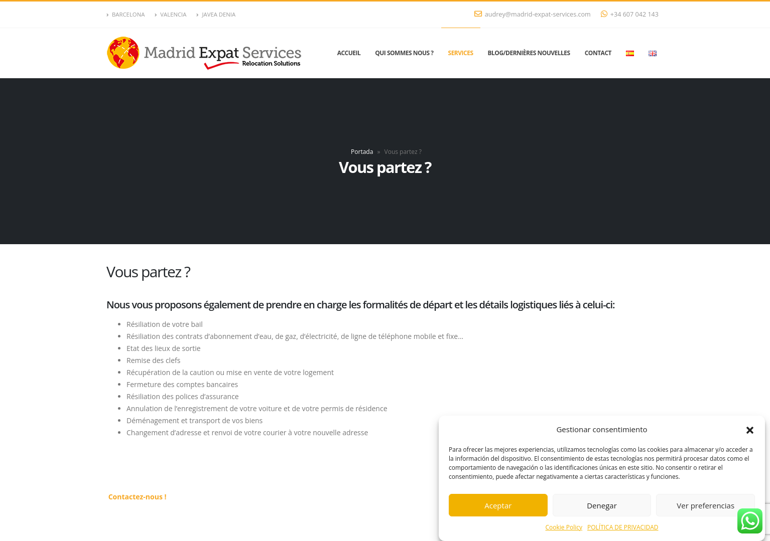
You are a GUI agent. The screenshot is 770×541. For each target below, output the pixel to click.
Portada (362, 151)
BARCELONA (125, 14)
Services (460, 53)
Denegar (602, 506)
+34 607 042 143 (630, 14)
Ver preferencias (705, 506)
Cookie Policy (564, 527)
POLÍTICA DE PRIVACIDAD (623, 527)
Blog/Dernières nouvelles (529, 53)
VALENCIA (170, 14)
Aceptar (497, 506)
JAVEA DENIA (215, 14)
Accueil (349, 53)
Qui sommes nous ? (404, 53)
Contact (598, 53)
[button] (750, 430)
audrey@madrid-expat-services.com (532, 14)
